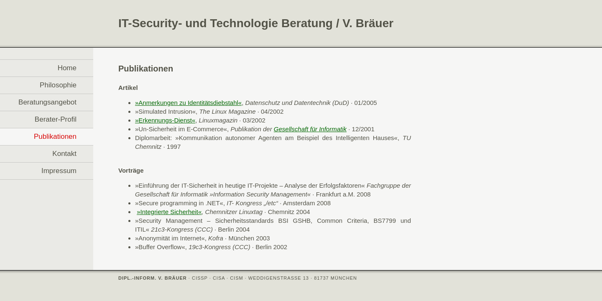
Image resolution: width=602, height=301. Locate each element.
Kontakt (64, 154)
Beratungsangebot (47, 102)
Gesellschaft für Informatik (310, 129)
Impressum (59, 171)
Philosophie (58, 85)
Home (67, 68)
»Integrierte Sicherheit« (169, 211)
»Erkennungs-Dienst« (165, 120)
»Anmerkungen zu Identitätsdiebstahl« (188, 102)
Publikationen (55, 136)
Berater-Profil (56, 119)
